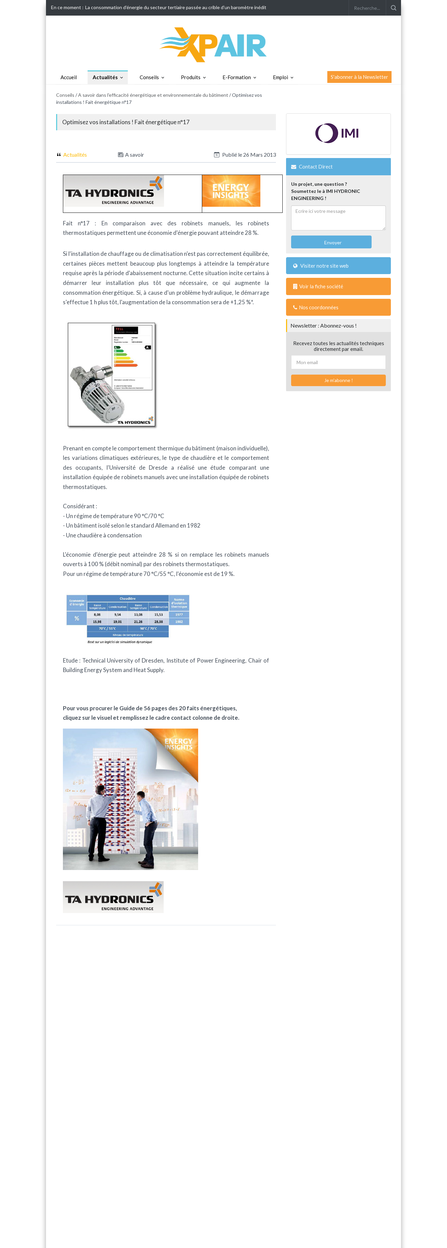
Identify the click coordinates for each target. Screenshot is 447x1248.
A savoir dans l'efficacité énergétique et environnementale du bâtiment (153, 95)
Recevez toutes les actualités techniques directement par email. (338, 346)
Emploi (280, 77)
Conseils (149, 77)
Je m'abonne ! (338, 380)
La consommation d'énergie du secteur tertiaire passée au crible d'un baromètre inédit (175, 7)
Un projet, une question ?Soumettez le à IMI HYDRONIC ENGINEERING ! (325, 191)
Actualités (105, 77)
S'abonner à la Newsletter (359, 77)
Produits (191, 77)
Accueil (69, 77)
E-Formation (236, 77)
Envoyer (332, 242)
